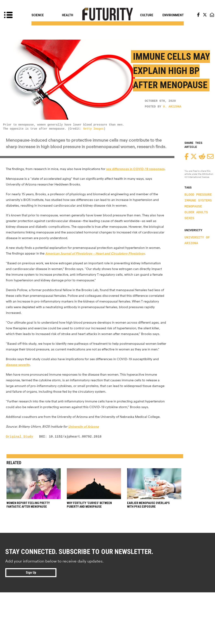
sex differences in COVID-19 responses (135, 169)
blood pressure (198, 195)
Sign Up (31, 572)
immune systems (198, 201)
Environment (173, 15)
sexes (189, 218)
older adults (196, 212)
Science (37, 15)
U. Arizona (172, 106)
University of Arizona (83, 426)
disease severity (18, 365)
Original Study (19, 437)
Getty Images (93, 128)
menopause (193, 206)
